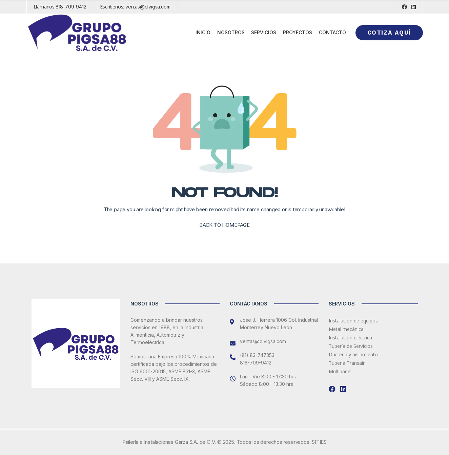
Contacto (332, 32)
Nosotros (231, 32)
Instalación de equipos (353, 320)
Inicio (203, 32)
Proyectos (297, 32)
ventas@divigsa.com (147, 6)
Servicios (263, 32)
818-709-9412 (71, 6)
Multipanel (340, 371)
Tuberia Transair (347, 363)
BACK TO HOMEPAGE (224, 225)
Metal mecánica (346, 329)
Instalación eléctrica (350, 337)
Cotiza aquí (389, 32)
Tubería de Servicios (351, 346)
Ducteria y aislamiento (353, 354)
